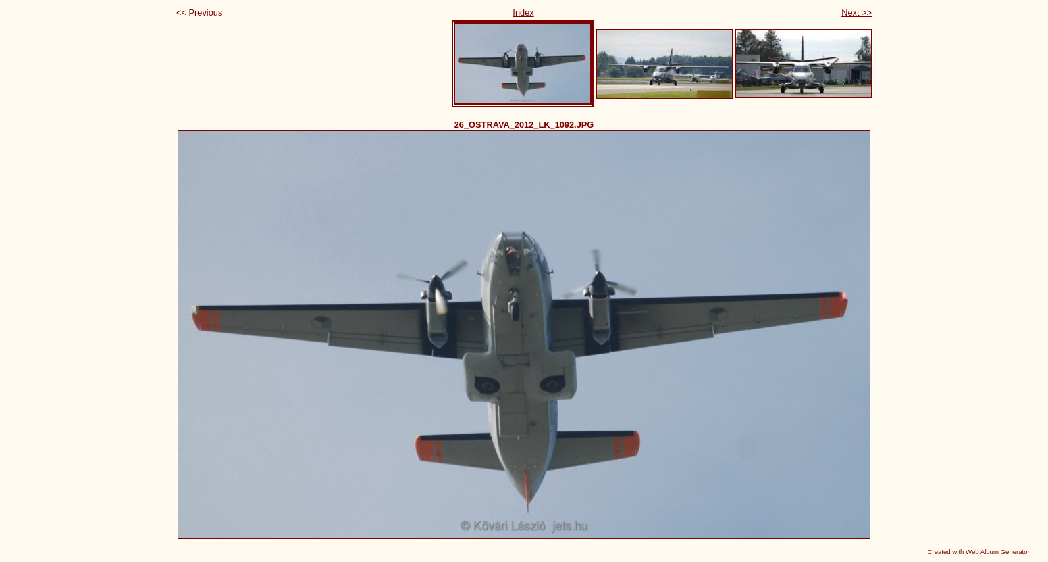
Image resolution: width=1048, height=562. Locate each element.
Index (523, 12)
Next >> (856, 12)
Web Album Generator (998, 551)
